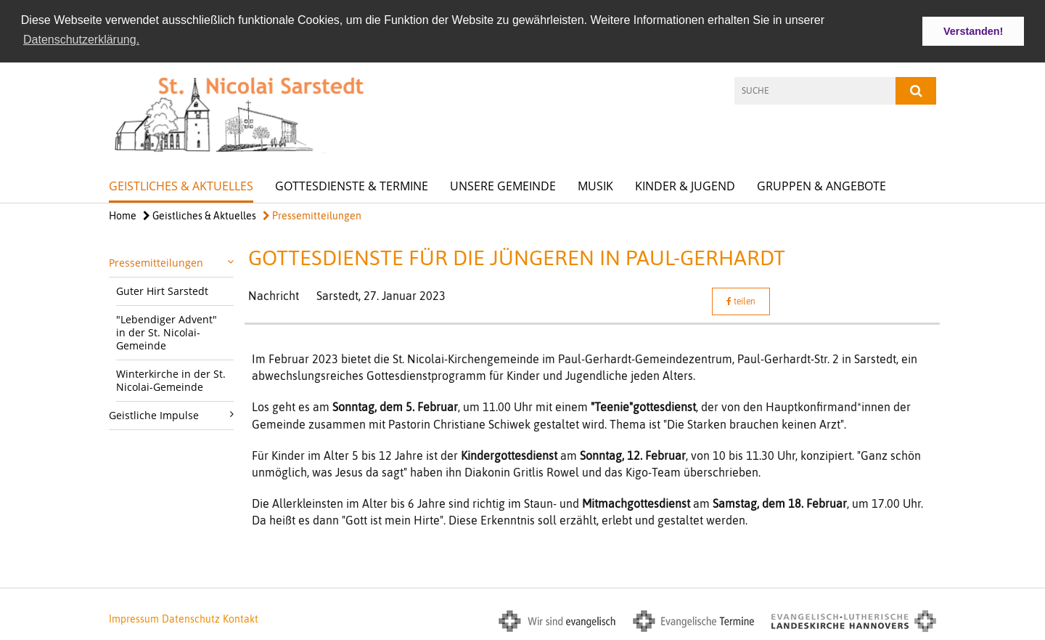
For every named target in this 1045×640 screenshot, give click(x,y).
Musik (595, 185)
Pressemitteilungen (312, 215)
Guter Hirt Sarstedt (162, 290)
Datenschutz (191, 617)
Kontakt (240, 617)
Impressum (134, 617)
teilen (740, 301)
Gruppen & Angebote (821, 185)
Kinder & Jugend (685, 185)
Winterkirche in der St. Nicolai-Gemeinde (171, 379)
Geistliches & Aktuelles (181, 185)
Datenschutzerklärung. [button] (81, 39)
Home (122, 215)
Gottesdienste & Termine (351, 185)
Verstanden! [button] (973, 31)
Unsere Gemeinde (503, 185)
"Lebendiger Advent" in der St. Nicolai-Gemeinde (166, 332)
